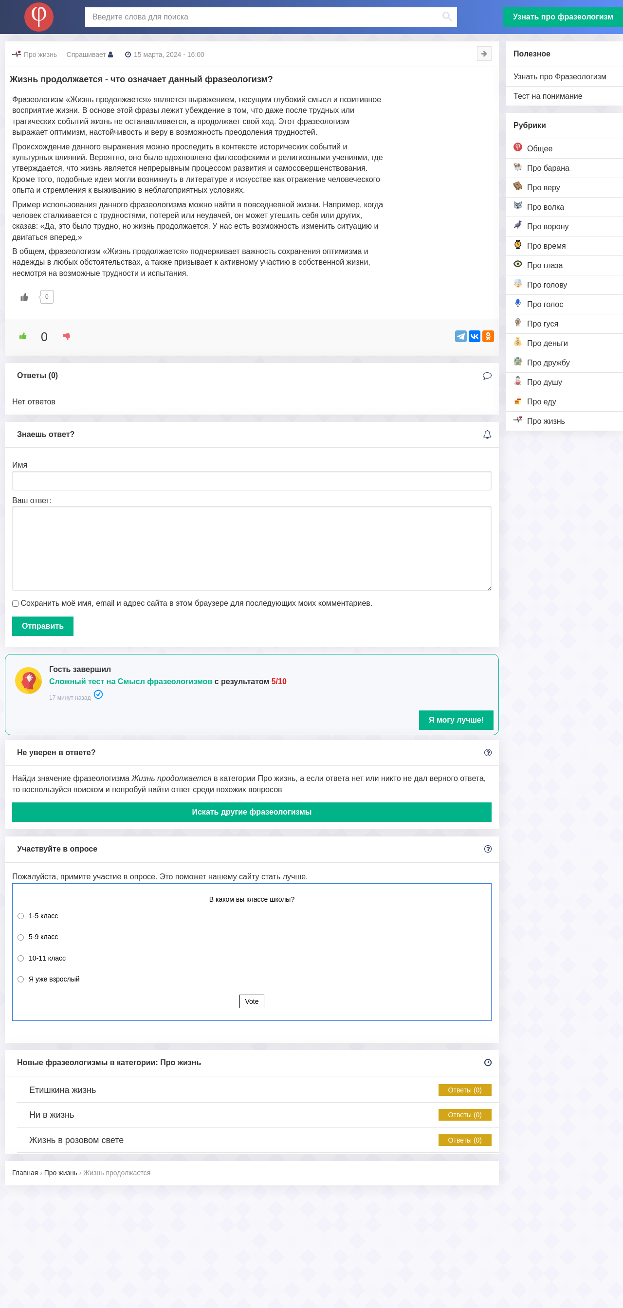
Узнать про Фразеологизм (559, 77)
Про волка (538, 206)
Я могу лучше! (456, 720)
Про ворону (541, 225)
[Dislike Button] (63, 336)
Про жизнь (539, 420)
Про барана (541, 167)
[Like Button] (24, 297)
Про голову (540, 284)
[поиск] (270, 17)
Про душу (537, 381)
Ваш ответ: (32, 500)
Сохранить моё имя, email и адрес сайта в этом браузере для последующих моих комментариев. (196, 603)
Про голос (538, 303)
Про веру (536, 187)
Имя (19, 465)
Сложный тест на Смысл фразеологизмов (130, 681)
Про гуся (535, 323)
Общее (532, 148)
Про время (539, 245)
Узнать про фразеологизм (563, 17)
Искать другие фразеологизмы (252, 812)
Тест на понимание (548, 96)
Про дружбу (541, 362)
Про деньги (540, 342)
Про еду (534, 401)
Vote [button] (251, 1001)
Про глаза (538, 264)
